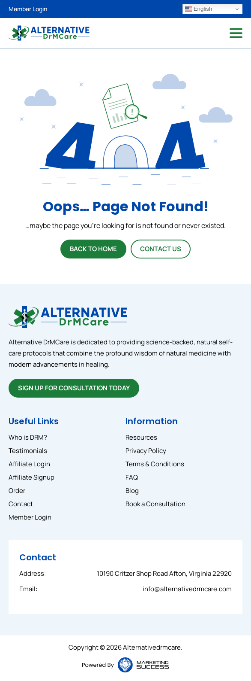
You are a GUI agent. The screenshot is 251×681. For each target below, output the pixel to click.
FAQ (132, 477)
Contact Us (160, 248)
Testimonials (28, 450)
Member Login (28, 9)
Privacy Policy (146, 450)
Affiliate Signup (31, 477)
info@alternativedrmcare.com (187, 588)
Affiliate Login (29, 463)
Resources (141, 437)
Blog (132, 490)
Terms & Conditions (155, 463)
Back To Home (93, 248)
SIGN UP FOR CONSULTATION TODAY (74, 387)
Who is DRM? (28, 437)
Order (17, 490)
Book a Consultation (155, 503)
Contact (21, 503)
